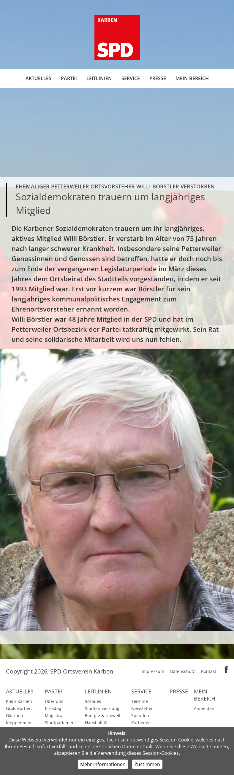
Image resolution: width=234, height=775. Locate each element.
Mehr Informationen (103, 764)
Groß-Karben (19, 708)
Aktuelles (38, 78)
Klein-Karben (19, 701)
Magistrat (54, 715)
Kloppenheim (19, 722)
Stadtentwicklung (102, 708)
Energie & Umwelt (103, 715)
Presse (157, 78)
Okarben (14, 715)
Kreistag (53, 708)
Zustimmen (147, 764)
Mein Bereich (192, 78)
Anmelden (204, 708)
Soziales (93, 701)
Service (130, 78)
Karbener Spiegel (140, 726)
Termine (139, 701)
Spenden (140, 715)
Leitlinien (99, 78)
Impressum (153, 671)
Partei (69, 78)
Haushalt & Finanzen (96, 726)
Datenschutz (182, 671)
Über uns (54, 701)
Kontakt (208, 671)
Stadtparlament (60, 722)
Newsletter (142, 708)
